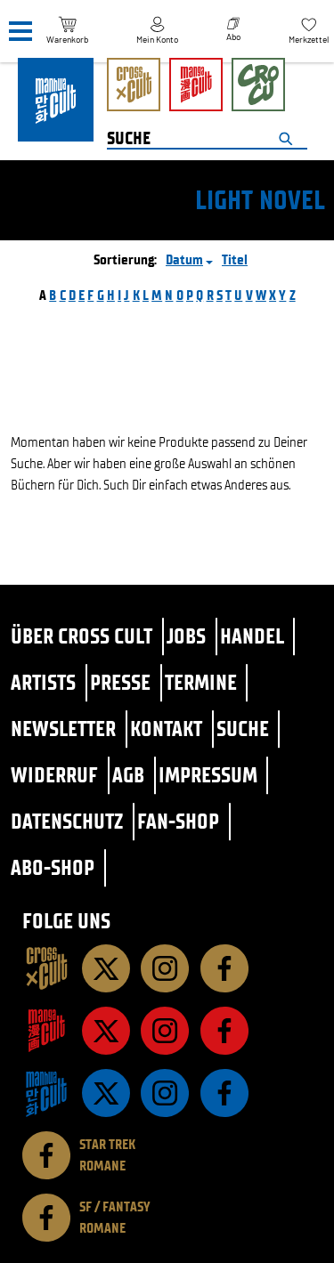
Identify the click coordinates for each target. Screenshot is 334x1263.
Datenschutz (67, 821)
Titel (235, 259)
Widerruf (54, 775)
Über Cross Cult (81, 636)
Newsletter (63, 728)
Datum (184, 259)
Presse (120, 682)
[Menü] (20, 32)
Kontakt (166, 728)
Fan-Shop (178, 821)
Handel (252, 636)
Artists (43, 682)
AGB (128, 775)
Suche (242, 728)
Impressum (208, 775)
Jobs (186, 636)
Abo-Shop (52, 867)
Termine (201, 682)
